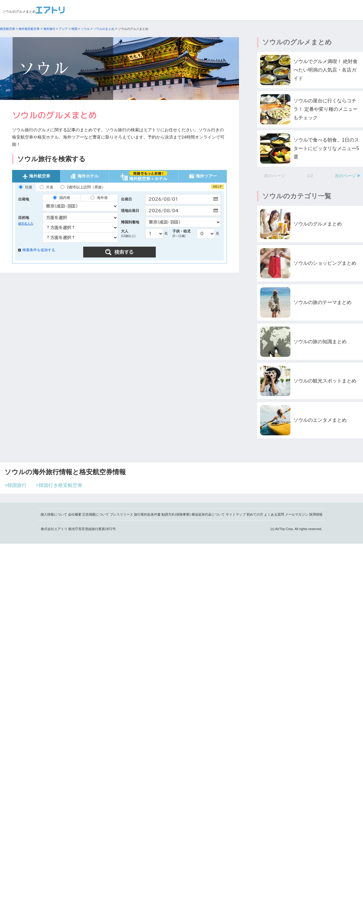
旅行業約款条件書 (147, 514)
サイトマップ (236, 514)
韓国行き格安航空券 (60, 485)
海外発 (99, 198)
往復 (25, 187)
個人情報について (54, 514)
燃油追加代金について (208, 514)
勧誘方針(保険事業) (176, 514)
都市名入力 (25, 223)
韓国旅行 (17, 485)
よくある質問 (274, 514)
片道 (46, 187)
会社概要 (74, 514)
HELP (217, 186)
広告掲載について (95, 514)
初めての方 (255, 514)
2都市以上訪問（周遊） (82, 187)
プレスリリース (121, 514)
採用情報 (315, 514)
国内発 (61, 198)
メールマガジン (296, 514)
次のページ (345, 175)
